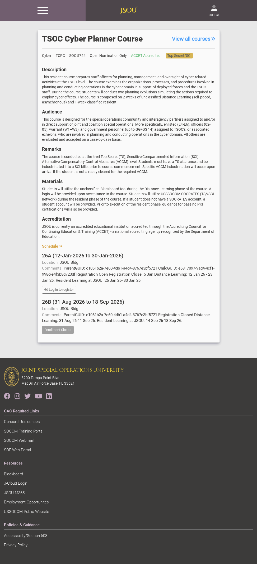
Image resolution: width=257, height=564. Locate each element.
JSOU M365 (14, 492)
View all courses (193, 39)
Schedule (52, 246)
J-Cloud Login (15, 483)
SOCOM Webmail (19, 440)
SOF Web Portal (17, 450)
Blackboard (13, 474)
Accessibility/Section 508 (25, 535)
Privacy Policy (15, 545)
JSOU (128, 10)
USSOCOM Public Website (26, 511)
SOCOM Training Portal (23, 431)
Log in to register (59, 290)
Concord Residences (22, 421)
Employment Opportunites (26, 502)
